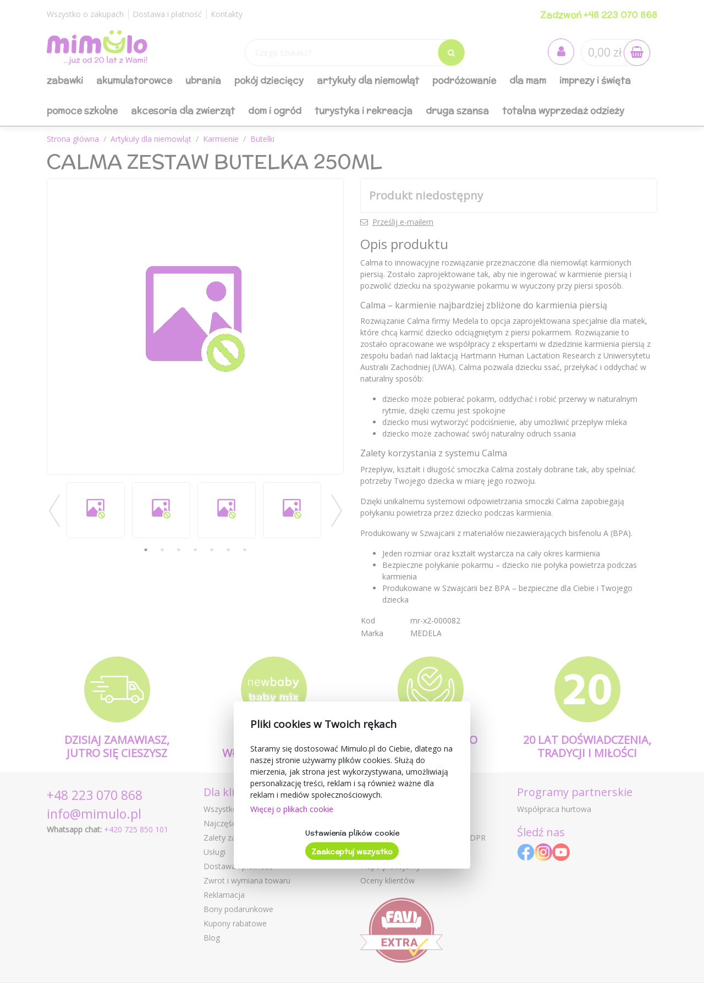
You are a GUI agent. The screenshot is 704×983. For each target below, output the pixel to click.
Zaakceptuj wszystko (352, 851)
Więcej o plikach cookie (291, 809)
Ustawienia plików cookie (352, 832)
